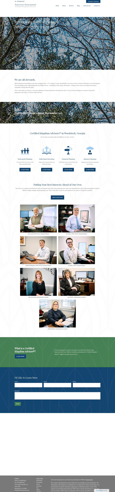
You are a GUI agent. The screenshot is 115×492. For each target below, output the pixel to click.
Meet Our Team (57, 197)
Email (45, 381)
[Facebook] (83, 1)
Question (17, 391)
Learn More (20, 356)
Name (16, 381)
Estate (38, 484)
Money (38, 490)
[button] (57, 5)
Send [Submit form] (17, 403)
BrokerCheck (89, 479)
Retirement (39, 480)
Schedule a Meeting (93, 1)
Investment (39, 482)
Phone (74, 381)
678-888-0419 (19, 1)
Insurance (39, 486)
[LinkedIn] (75, 1)
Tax (37, 488)
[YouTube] (79, 1)
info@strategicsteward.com (22, 490)
